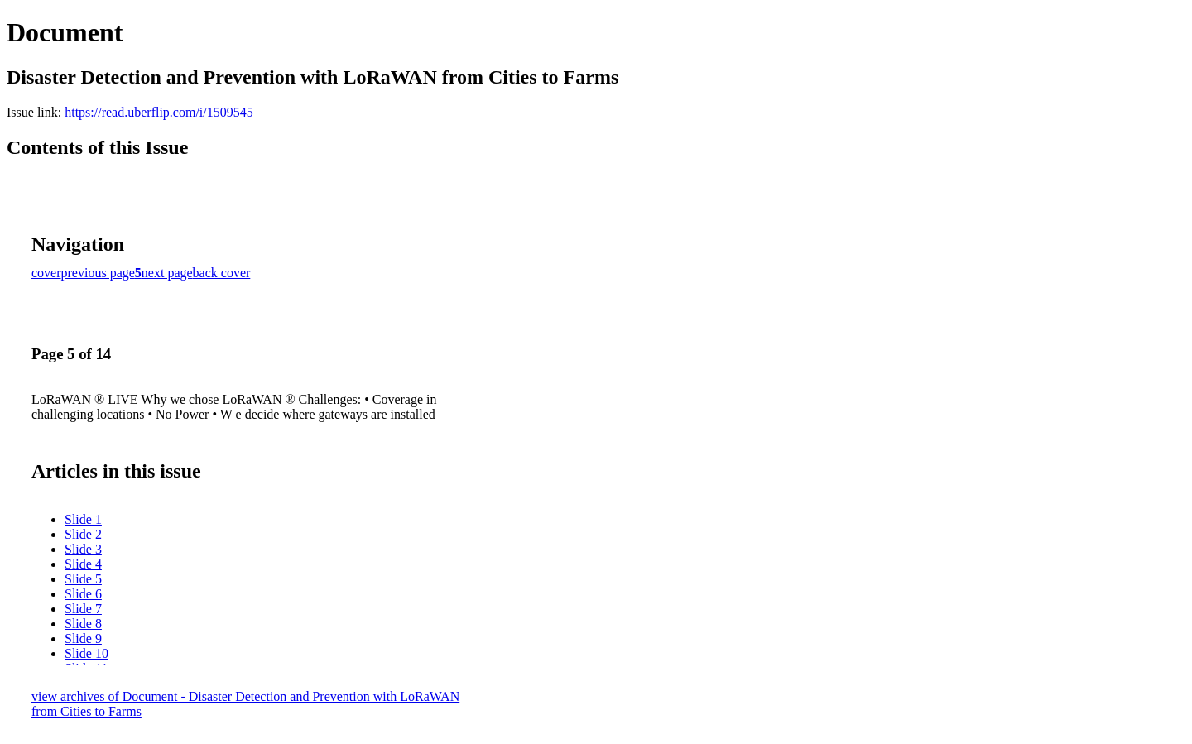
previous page (98, 273)
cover (46, 273)
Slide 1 (83, 519)
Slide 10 (86, 653)
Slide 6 (83, 594)
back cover (222, 273)
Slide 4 (83, 564)
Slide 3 (83, 549)
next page (167, 273)
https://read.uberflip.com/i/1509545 (159, 112)
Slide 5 (83, 579)
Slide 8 (83, 624)
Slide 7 (83, 609)
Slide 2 (83, 534)
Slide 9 (83, 638)
